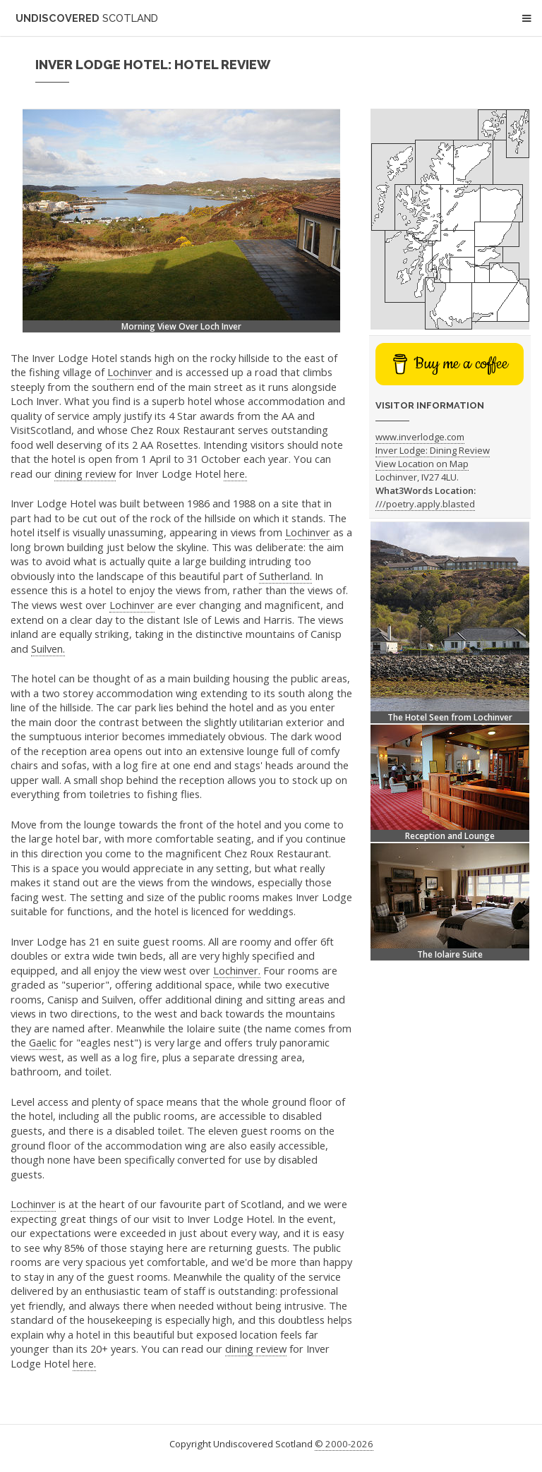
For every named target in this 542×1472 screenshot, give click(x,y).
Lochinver (129, 372)
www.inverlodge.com (419, 436)
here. (235, 473)
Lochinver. (236, 970)
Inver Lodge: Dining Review (432, 450)
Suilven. (48, 648)
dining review (85, 473)
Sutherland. (285, 576)
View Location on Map (422, 463)
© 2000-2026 (344, 1443)
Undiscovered (87, 18)
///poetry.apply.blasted (425, 503)
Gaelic (42, 1042)
